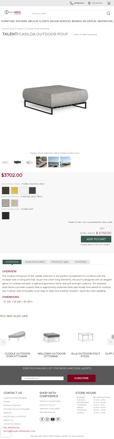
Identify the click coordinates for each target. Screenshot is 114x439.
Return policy (47, 412)
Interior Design (12, 405)
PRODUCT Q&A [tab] (60, 262)
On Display (90, 21)
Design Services (60, 21)
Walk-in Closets (38, 21)
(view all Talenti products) (85, 34)
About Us (8, 420)
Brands (77, 21)
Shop (12, 29)
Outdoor (20, 29)
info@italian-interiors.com (19, 431)
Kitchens (21, 21)
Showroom (95, 3)
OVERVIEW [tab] (12, 262)
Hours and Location (15, 416)
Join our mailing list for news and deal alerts (57, 368)
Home (5, 29)
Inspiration (105, 21)
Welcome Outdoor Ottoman (51, 355)
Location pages (12, 424)
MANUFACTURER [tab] (35, 262)
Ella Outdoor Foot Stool (85, 355)
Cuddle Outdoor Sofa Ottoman (17, 355)
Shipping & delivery (50, 408)
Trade (7, 402)
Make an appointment (15, 398)
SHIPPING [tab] (81, 262)
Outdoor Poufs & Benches (37, 29)
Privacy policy (48, 405)
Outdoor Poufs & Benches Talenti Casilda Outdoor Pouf (54, 153)
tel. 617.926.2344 (12, 427)
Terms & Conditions (50, 401)
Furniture (8, 21)
